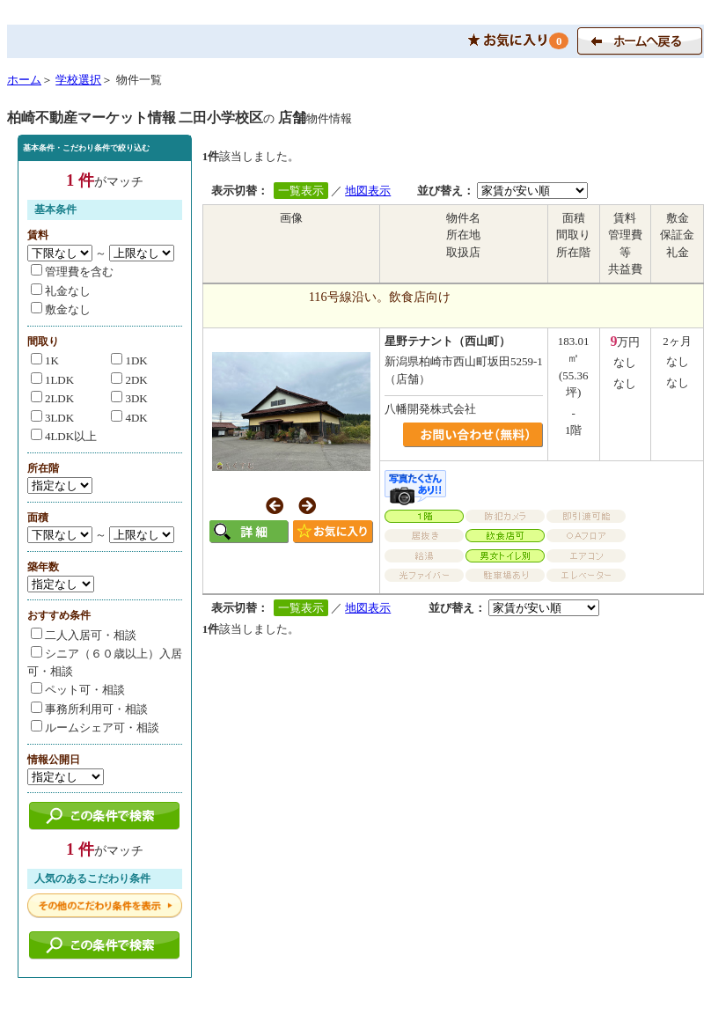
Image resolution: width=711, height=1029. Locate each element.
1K (45, 360)
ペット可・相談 (78, 689)
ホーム (24, 79)
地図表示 (368, 190)
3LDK (52, 417)
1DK (129, 360)
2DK (129, 379)
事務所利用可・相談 (89, 709)
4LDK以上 (64, 436)
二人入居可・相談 (83, 635)
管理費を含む (72, 271)
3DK (129, 398)
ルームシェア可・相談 (95, 727)
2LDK (52, 398)
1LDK (52, 379)
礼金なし (61, 291)
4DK (129, 417)
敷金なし (61, 309)
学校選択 (78, 79)
